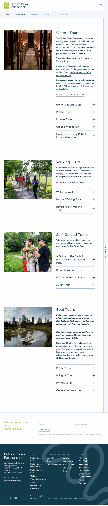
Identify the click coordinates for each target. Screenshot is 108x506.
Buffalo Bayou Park (36, 460)
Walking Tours (34, 14)
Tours (48, 462)
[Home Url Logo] (16, 6)
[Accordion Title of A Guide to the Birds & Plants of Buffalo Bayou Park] (75, 260)
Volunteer (67, 468)
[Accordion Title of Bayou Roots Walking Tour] (75, 208)
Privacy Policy (76, 435)
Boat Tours (65, 14)
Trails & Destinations (35, 485)
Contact (82, 484)
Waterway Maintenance (84, 466)
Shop (65, 472)
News (81, 481)
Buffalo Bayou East (36, 472)
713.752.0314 (11, 478)
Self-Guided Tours (50, 14)
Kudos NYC (34, 499)
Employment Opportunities (85, 476)
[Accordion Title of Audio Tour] (75, 285)
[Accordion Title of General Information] (75, 104)
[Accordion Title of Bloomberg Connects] (75, 270)
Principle (39, 497)
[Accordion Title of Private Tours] (75, 119)
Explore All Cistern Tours (70, 94)
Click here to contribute (80, 322)
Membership (68, 462)
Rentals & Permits (54, 465)
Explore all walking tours (70, 182)
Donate (66, 459)
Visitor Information (38, 480)
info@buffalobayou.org (12, 481)
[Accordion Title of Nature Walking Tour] (75, 199)
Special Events (69, 465)
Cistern (33, 477)
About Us (83, 459)
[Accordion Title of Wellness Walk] (75, 192)
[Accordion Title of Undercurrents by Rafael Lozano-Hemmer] (75, 136)
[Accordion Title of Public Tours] (75, 112)
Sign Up (43, 430)
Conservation (85, 471)
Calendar (50, 459)
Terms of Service (90, 435)
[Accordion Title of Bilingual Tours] (75, 376)
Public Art (34, 490)
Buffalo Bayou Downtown (36, 466)
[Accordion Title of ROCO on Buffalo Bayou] (75, 277)
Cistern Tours (20, 14)
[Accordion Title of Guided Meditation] (75, 126)
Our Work (83, 462)
